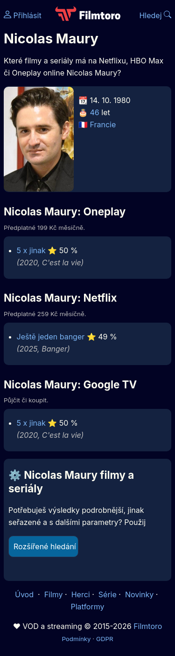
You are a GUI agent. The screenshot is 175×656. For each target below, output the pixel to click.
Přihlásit (23, 15)
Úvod (25, 594)
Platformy (87, 606)
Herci (80, 594)
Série (107, 594)
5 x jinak (31, 250)
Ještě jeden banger (51, 336)
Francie (103, 124)
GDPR (104, 638)
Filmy (53, 594)
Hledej (155, 15)
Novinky (139, 594)
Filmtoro (147, 626)
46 (94, 112)
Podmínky (76, 638)
